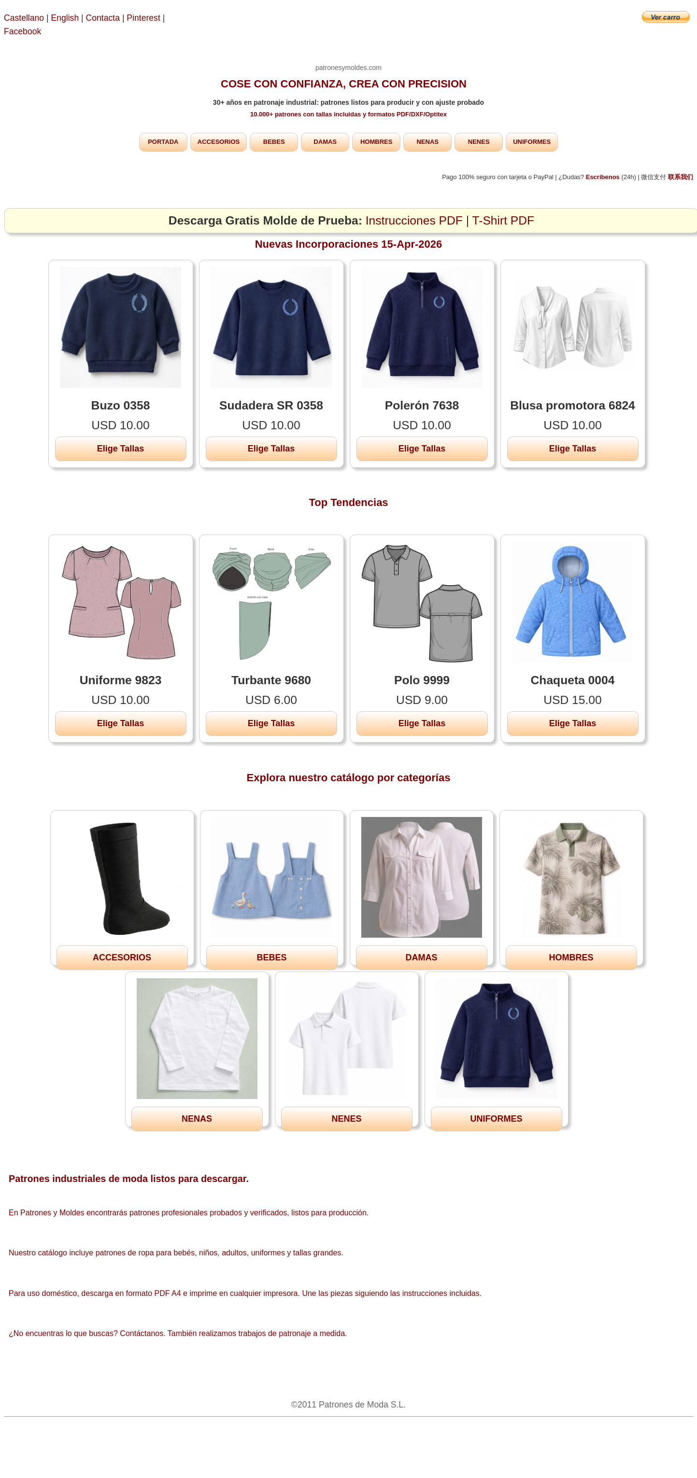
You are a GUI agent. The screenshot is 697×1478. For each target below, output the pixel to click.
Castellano (24, 18)
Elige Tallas (120, 448)
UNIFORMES (532, 141)
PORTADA (163, 141)
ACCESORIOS (219, 141)
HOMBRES (376, 141)
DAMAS (325, 141)
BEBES (274, 141)
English (65, 18)
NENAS (427, 141)
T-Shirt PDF (503, 220)
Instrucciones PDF (414, 220)
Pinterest (144, 18)
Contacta (104, 18)
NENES (479, 141)
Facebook (22, 31)
